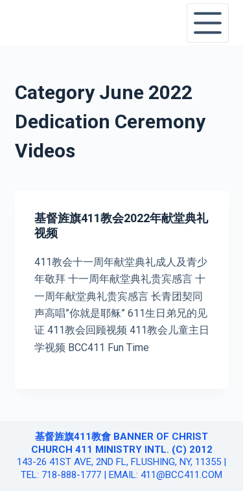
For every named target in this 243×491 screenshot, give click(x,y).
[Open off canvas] (208, 23)
